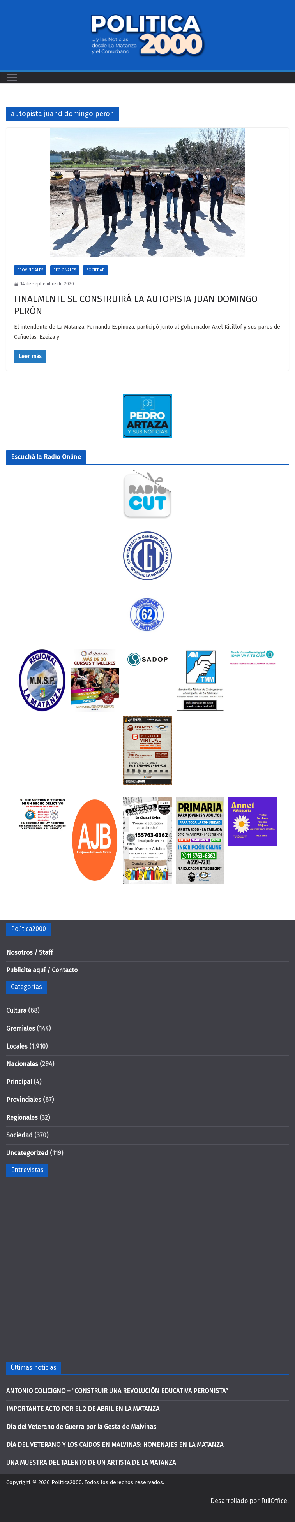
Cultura (16, 1010)
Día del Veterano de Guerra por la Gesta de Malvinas (81, 1427)
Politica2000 (66, 1482)
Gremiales (20, 1028)
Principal (19, 1082)
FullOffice (274, 1500)
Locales (17, 1046)
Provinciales (30, 270)
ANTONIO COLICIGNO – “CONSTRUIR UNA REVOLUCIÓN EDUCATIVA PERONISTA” (117, 1391)
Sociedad (95, 270)
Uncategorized (27, 1153)
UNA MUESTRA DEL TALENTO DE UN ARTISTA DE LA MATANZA (91, 1462)
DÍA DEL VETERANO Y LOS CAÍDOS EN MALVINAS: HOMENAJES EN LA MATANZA (114, 1444)
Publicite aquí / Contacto (42, 970)
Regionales (64, 270)
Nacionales (22, 1064)
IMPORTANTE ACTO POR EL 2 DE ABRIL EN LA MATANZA (82, 1409)
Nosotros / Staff (29, 952)
